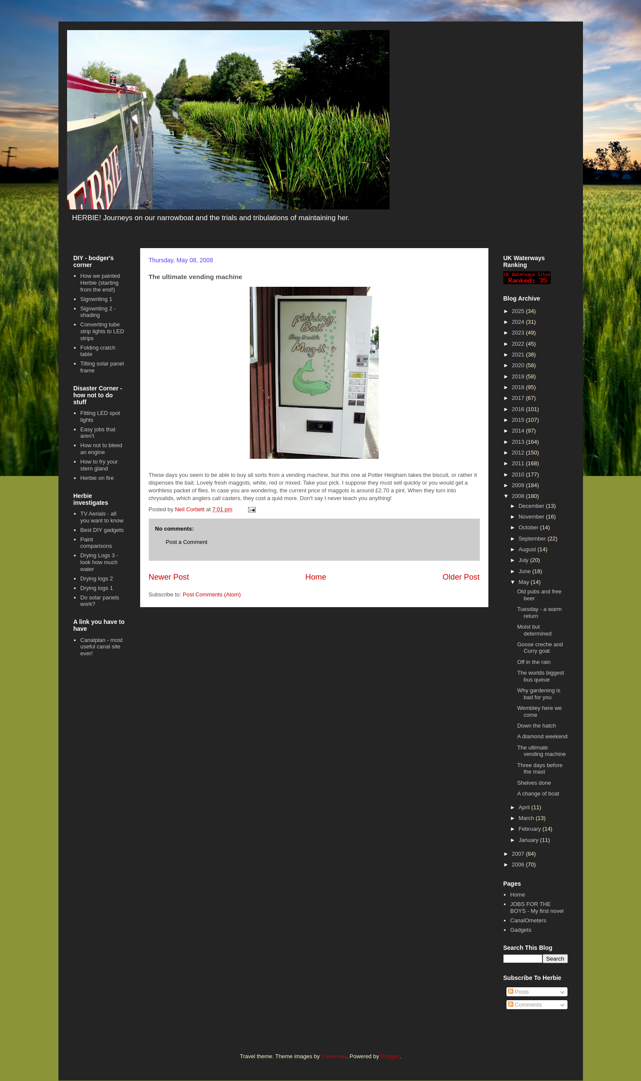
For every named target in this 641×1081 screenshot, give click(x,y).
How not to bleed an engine (101, 448)
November (532, 516)
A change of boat (538, 793)
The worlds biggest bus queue (540, 676)
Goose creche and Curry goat (540, 647)
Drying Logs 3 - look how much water (99, 562)
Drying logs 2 (96, 578)
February (530, 829)
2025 (519, 311)
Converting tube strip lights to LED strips (102, 331)
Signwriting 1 (96, 299)
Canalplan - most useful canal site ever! (101, 647)
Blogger (389, 1056)
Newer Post (169, 577)
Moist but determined (534, 630)
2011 (519, 463)
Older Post (461, 577)
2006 (519, 864)
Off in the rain (534, 662)
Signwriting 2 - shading (98, 312)
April (524, 807)
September (532, 538)
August (527, 549)
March (527, 818)
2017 (519, 398)
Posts (518, 992)
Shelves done (534, 783)
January (529, 840)
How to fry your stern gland (99, 465)
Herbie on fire (97, 478)
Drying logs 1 (96, 588)
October (529, 527)
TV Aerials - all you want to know (101, 517)
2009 (519, 485)
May (524, 582)
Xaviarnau (334, 1056)
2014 (519, 430)
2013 (519, 442)
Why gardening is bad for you (538, 693)
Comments (525, 1004)
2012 (519, 452)
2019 (519, 376)
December (532, 506)
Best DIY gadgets (102, 530)
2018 (519, 387)
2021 (519, 354)
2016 (519, 409)
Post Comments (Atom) (212, 594)
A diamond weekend (542, 736)
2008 (519, 496)
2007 (519, 854)
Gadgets (520, 930)
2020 (519, 365)
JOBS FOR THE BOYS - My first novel (537, 907)
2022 (519, 344)
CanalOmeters (528, 920)
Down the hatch (536, 725)
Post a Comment (187, 542)
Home (315, 577)
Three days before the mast (540, 768)
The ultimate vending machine (541, 751)
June (525, 571)
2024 (519, 322)
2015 (519, 420)
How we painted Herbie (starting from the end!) (100, 282)
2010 (519, 474)
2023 (519, 332)
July (524, 560)
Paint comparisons (96, 543)
